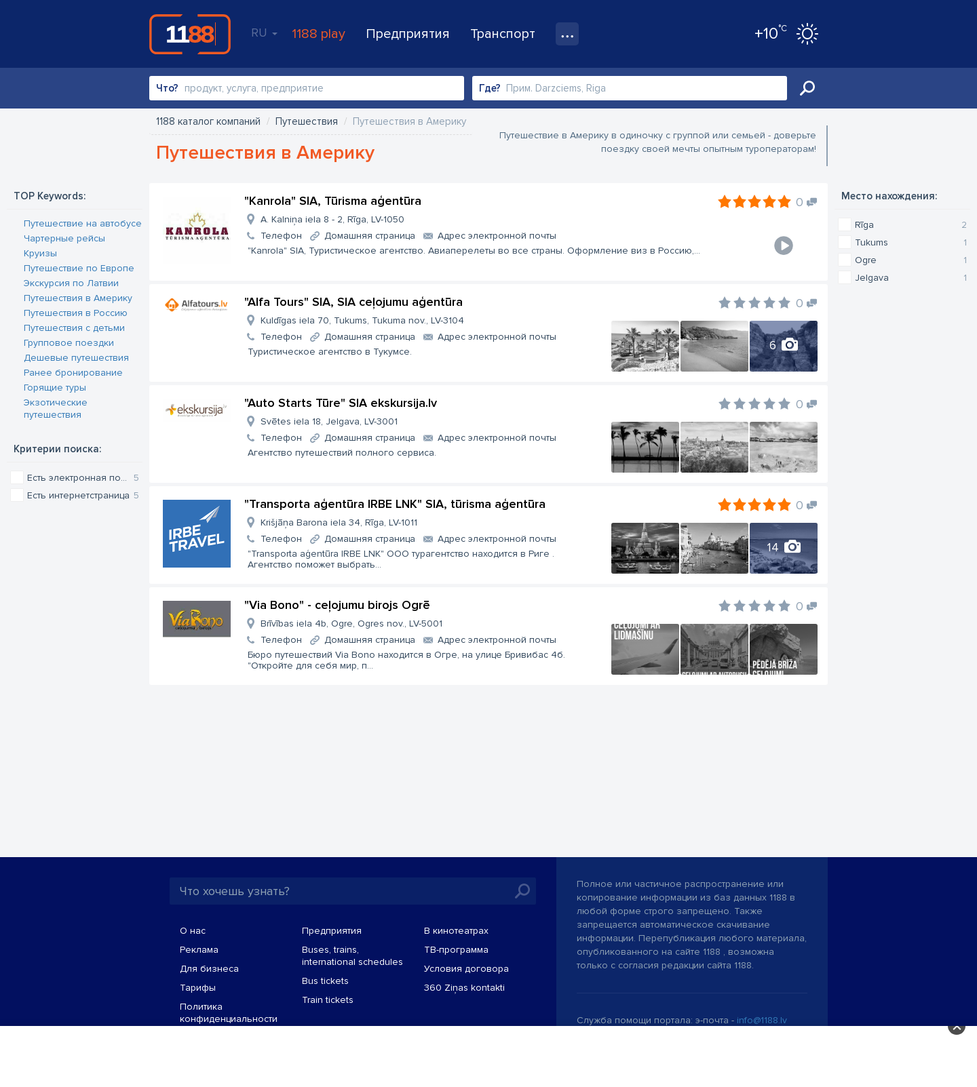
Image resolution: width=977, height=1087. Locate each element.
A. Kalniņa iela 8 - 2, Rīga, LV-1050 (332, 219)
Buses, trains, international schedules (352, 956)
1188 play (318, 34)
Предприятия (408, 34)
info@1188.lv (762, 1020)
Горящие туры (55, 387)
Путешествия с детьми (74, 328)
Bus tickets (325, 981)
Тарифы (198, 987)
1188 (190, 34)
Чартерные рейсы (64, 238)
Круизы (40, 253)
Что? (167, 88)
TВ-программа (456, 949)
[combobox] (306, 88)
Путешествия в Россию (76, 313)
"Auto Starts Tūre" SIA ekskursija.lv (340, 402)
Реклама (199, 949)
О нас (193, 930)
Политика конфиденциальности (228, 1013)
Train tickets (327, 1000)
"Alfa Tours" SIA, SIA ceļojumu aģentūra (353, 301)
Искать (807, 88)
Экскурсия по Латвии (71, 283)
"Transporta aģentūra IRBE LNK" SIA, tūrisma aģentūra (394, 503)
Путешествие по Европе (79, 268)
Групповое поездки (69, 343)
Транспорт (502, 34)
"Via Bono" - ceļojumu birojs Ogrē (337, 604)
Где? (490, 88)
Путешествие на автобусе (83, 223)
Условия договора (466, 968)
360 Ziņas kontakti (464, 987)
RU (264, 32)
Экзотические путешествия (56, 408)
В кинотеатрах (456, 930)
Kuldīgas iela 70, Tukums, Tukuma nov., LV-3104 (362, 320)
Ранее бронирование (73, 372)
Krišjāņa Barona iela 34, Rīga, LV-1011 (339, 522)
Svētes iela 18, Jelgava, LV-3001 (329, 421)
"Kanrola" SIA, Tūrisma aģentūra (332, 200)
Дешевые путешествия (76, 357)
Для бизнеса (209, 968)
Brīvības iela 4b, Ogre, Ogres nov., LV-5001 (351, 623)
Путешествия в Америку (78, 298)
